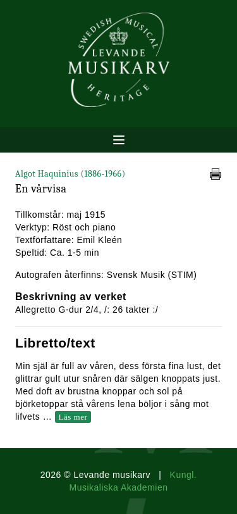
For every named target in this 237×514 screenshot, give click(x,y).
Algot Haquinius (70, 173)
